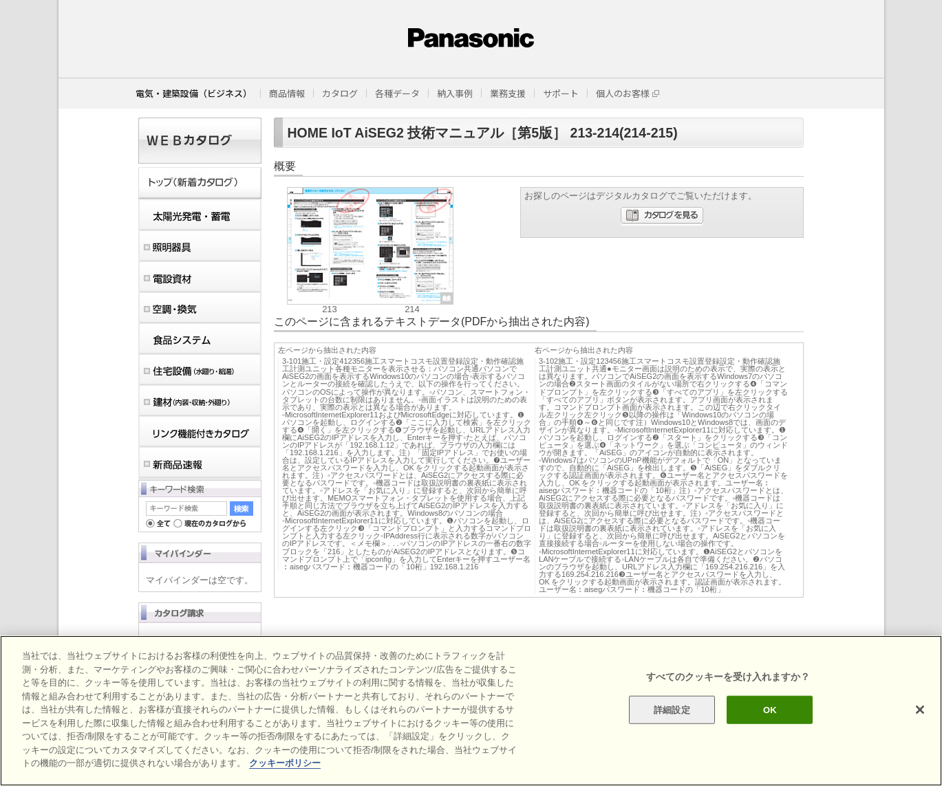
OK (770, 709)
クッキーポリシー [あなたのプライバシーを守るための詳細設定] (285, 763)
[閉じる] (920, 710)
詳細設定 (672, 709)
